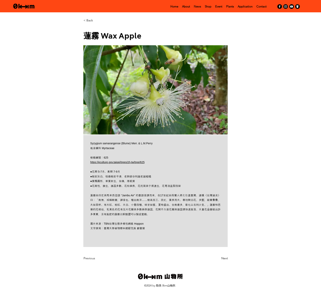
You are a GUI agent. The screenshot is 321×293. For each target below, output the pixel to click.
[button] (155, 89)
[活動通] (297, 6)
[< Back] (96, 20)
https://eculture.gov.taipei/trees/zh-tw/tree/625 (117, 162)
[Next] (218, 258)
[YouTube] (291, 6)
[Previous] (96, 258)
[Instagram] (285, 6)
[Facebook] (279, 6)
